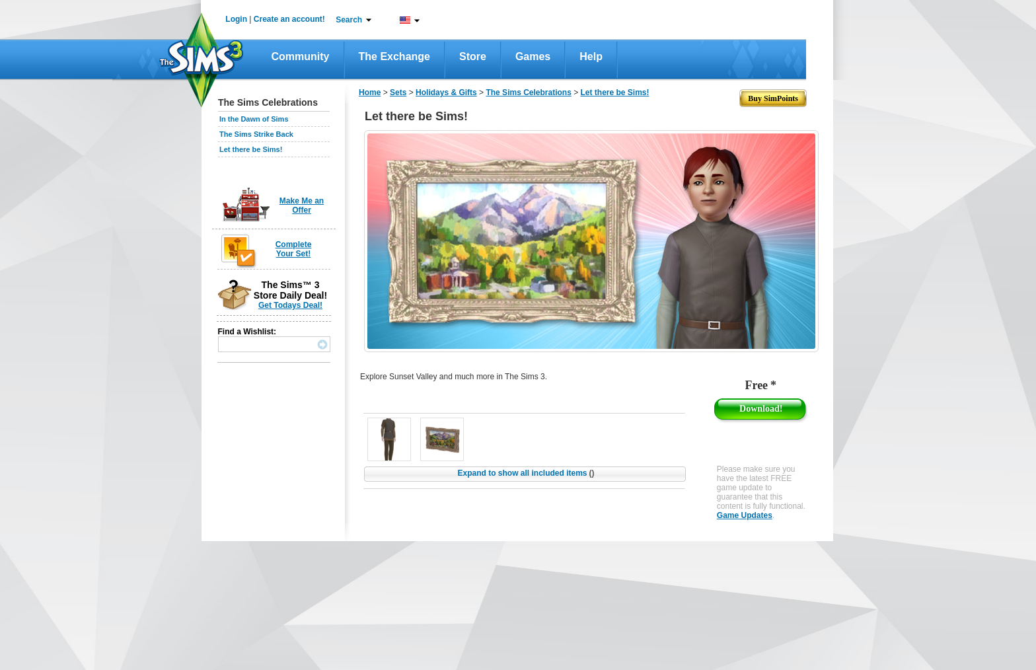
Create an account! (289, 19)
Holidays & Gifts (446, 92)
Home (370, 92)
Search (349, 19)
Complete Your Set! (294, 249)
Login (236, 19)
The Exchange (394, 56)
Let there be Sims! (250, 149)
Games (532, 56)
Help (591, 56)
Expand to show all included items (525, 473)
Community (301, 56)
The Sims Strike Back (256, 134)
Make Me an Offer (301, 205)
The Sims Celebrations (528, 92)
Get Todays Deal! (290, 305)
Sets (398, 92)
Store (472, 56)
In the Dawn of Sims (254, 119)
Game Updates (744, 515)
